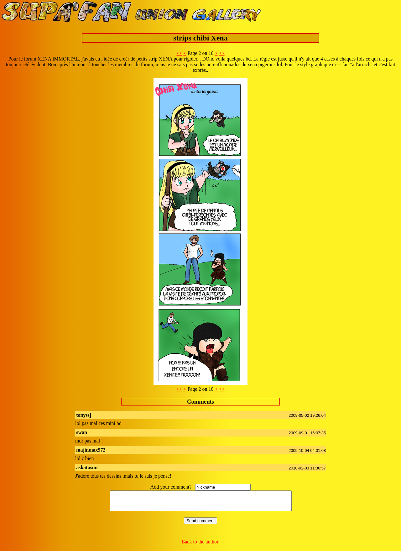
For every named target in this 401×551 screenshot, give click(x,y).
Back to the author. (201, 545)
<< (179, 53)
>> (222, 53)
